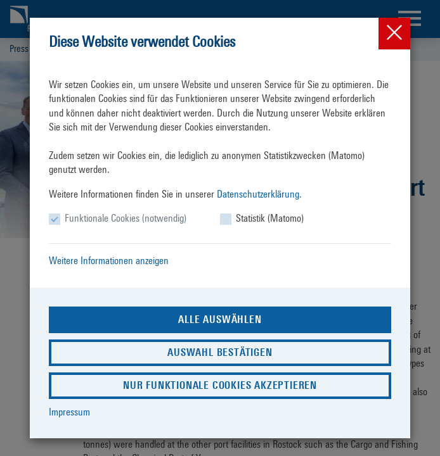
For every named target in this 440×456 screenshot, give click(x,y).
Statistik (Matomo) (270, 218)
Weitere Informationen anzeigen (109, 261)
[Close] (394, 33)
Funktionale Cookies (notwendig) (125, 218)
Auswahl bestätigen (219, 352)
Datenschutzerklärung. (259, 194)
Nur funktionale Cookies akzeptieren (220, 385)
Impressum (69, 412)
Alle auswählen (219, 320)
